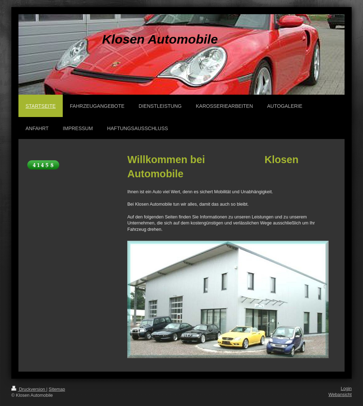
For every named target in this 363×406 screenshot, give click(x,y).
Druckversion (28, 389)
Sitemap (57, 389)
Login (346, 388)
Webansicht (340, 394)
